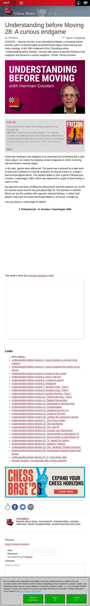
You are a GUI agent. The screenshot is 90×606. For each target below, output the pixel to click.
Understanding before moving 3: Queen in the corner (39, 373)
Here (66, 586)
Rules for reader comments (17, 544)
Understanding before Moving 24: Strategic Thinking (39, 443)
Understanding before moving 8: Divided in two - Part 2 (40, 390)
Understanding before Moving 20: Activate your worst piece (42, 430)
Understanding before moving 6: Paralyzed (34, 383)
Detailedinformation (33, 598)
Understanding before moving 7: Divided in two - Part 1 (40, 387)
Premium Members (38, 275)
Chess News (24, 13)
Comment (9, 561)
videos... (22, 356)
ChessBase (22, 518)
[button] (21, 3)
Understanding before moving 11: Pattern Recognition (39, 400)
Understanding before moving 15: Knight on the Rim (38, 413)
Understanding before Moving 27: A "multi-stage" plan (39, 457)
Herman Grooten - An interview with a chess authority (39, 460)
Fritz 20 (11, 122)
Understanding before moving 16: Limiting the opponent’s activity (45, 417)
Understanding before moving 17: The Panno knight (38, 420)
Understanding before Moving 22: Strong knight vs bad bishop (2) (45, 437)
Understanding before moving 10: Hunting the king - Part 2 (42, 397)
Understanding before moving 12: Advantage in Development (43, 403)
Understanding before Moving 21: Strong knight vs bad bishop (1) (45, 433)
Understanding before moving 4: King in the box (36, 376)
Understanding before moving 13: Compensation (37, 407)
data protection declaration (30, 591)
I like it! (69, 38)
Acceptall (76, 598)
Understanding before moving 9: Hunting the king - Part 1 (41, 393)
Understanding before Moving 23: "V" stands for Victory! (40, 440)
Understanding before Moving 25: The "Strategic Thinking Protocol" (46, 447)
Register (28, 557)
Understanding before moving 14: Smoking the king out (40, 410)
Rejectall (55, 598)
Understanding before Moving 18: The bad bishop (37, 423)
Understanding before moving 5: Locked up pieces (38, 380)
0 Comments (79, 38)
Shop (6, 3)
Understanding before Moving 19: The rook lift (35, 427)
